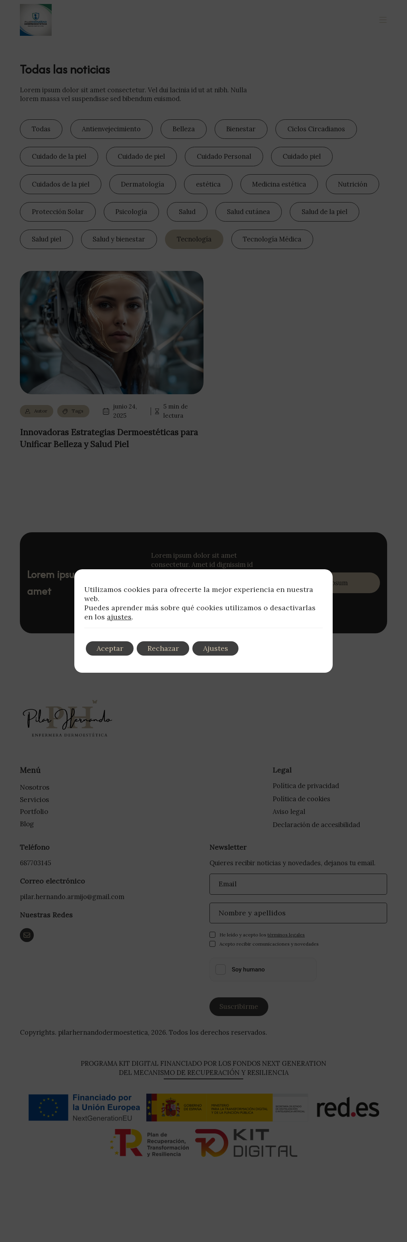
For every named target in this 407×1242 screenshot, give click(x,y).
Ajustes (222, 648)
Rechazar (167, 648)
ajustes (119, 617)
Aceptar (111, 648)
